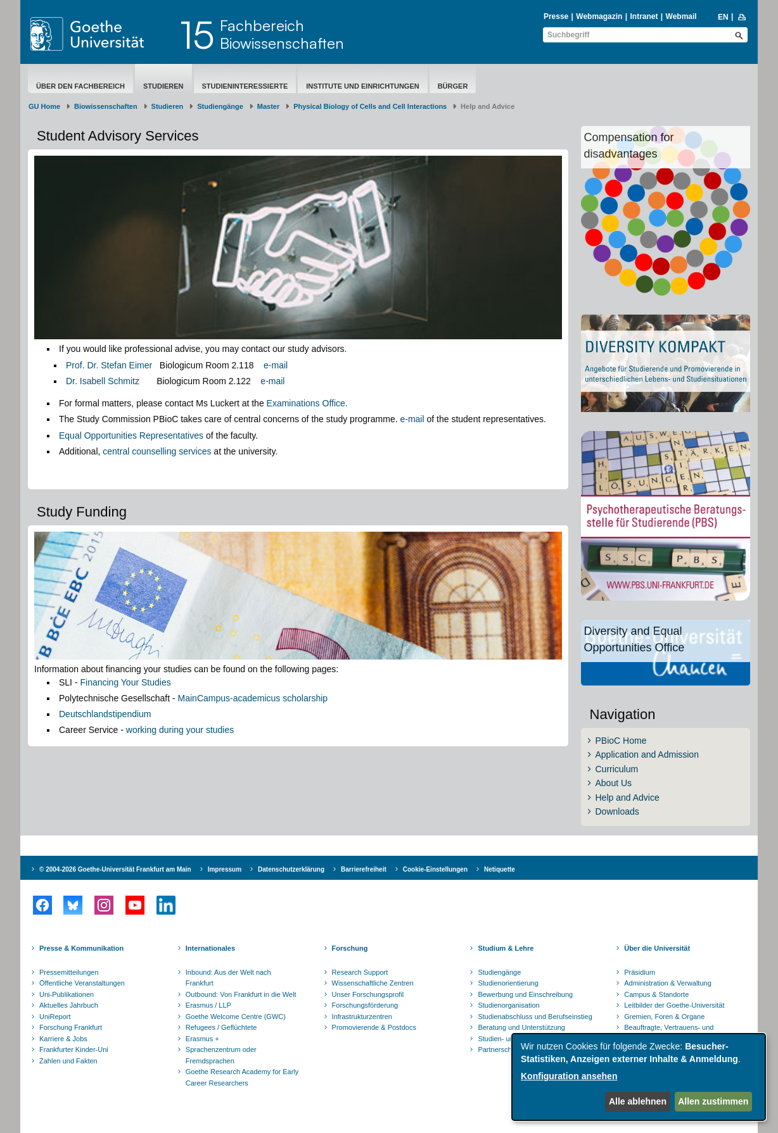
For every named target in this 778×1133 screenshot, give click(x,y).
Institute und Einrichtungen (362, 86)
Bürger (453, 86)
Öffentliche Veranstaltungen (82, 983)
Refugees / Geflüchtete (221, 1027)
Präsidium (639, 972)
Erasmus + (202, 1038)
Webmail (681, 16)
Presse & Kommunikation (81, 948)
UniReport (55, 1016)
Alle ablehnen (637, 1101)
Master (268, 106)
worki (136, 730)
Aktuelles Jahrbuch (68, 1005)
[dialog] (638, 1077)
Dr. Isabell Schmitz (102, 381)
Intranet (644, 16)
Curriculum (617, 769)
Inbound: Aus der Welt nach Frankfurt (228, 977)
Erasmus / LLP (208, 1005)
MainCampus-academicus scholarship (253, 698)
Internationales (210, 948)
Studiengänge (220, 106)
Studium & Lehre (505, 948)
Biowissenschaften (105, 106)
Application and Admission (647, 754)
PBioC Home (621, 741)
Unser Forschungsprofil (368, 994)
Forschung (350, 948)
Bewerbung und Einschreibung (525, 994)
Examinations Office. (307, 403)
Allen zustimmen (713, 1101)
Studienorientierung (508, 983)
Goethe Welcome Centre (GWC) (236, 1016)
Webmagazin (599, 16)
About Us (614, 783)
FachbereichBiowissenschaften (282, 34)
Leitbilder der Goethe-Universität (674, 1005)
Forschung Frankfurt (70, 1027)
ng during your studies (190, 730)
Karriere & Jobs (63, 1038)
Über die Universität (657, 948)
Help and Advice (628, 797)
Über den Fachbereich (80, 86)
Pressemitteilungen (69, 972)
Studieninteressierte (245, 86)
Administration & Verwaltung (667, 983)
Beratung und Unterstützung (521, 1027)
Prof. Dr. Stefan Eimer (109, 365)
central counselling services (157, 451)
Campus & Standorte (656, 994)
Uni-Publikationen (66, 994)
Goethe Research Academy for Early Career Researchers (242, 1077)
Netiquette (499, 869)
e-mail (276, 365)
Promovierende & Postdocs (374, 1027)
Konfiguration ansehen (569, 1076)
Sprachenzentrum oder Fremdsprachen (221, 1055)
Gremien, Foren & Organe (664, 1016)
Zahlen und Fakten (68, 1061)
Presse (556, 16)
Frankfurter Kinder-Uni (73, 1049)
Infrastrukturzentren (362, 1016)
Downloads (617, 811)
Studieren (163, 86)
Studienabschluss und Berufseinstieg (535, 1016)
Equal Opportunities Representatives (131, 435)
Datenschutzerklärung (291, 869)
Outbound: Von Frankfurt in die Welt (241, 994)
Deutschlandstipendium (105, 714)
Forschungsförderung (365, 1005)
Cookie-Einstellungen (435, 869)
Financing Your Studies (125, 682)
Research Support (360, 972)
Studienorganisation (508, 1005)
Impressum (224, 869)
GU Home (44, 106)
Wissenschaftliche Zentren (373, 983)
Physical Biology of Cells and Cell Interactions (370, 106)
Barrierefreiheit (363, 869)
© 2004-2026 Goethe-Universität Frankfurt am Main (115, 869)
